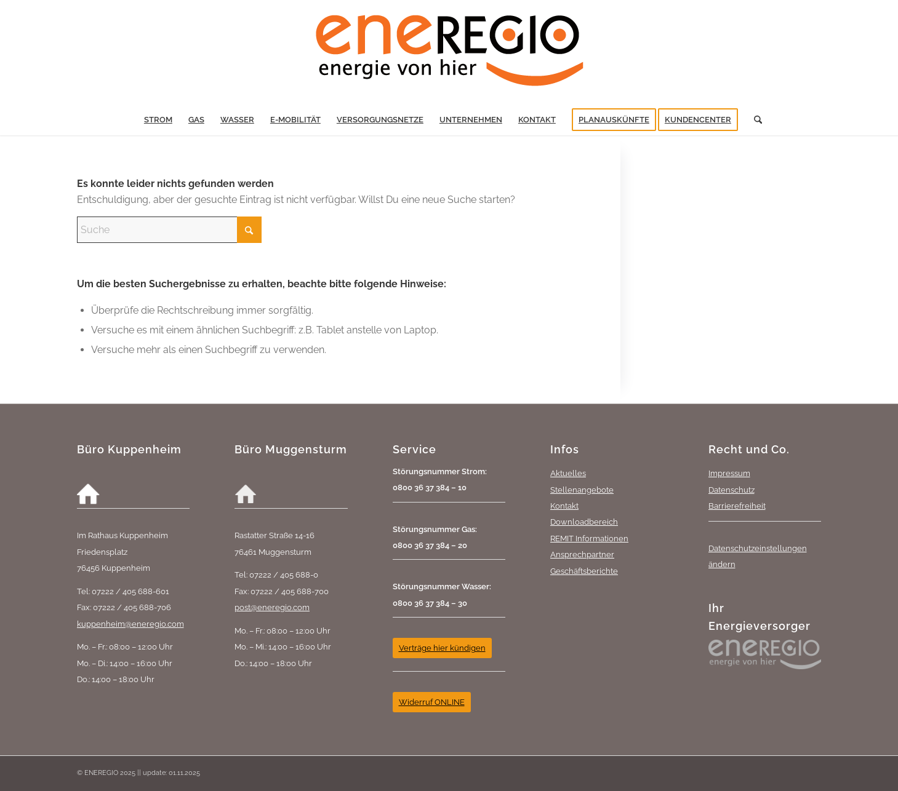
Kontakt (564, 506)
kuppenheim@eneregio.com (130, 624)
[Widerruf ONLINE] (432, 702)
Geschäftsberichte (584, 571)
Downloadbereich (584, 522)
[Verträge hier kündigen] (442, 648)
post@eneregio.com (272, 607)
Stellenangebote (582, 490)
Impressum (729, 473)
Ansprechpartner (582, 554)
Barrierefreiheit (737, 506)
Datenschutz (731, 490)
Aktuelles (568, 473)
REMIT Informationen (589, 538)
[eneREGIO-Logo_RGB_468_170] (449, 52)
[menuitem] (158, 120)
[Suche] (754, 120)
